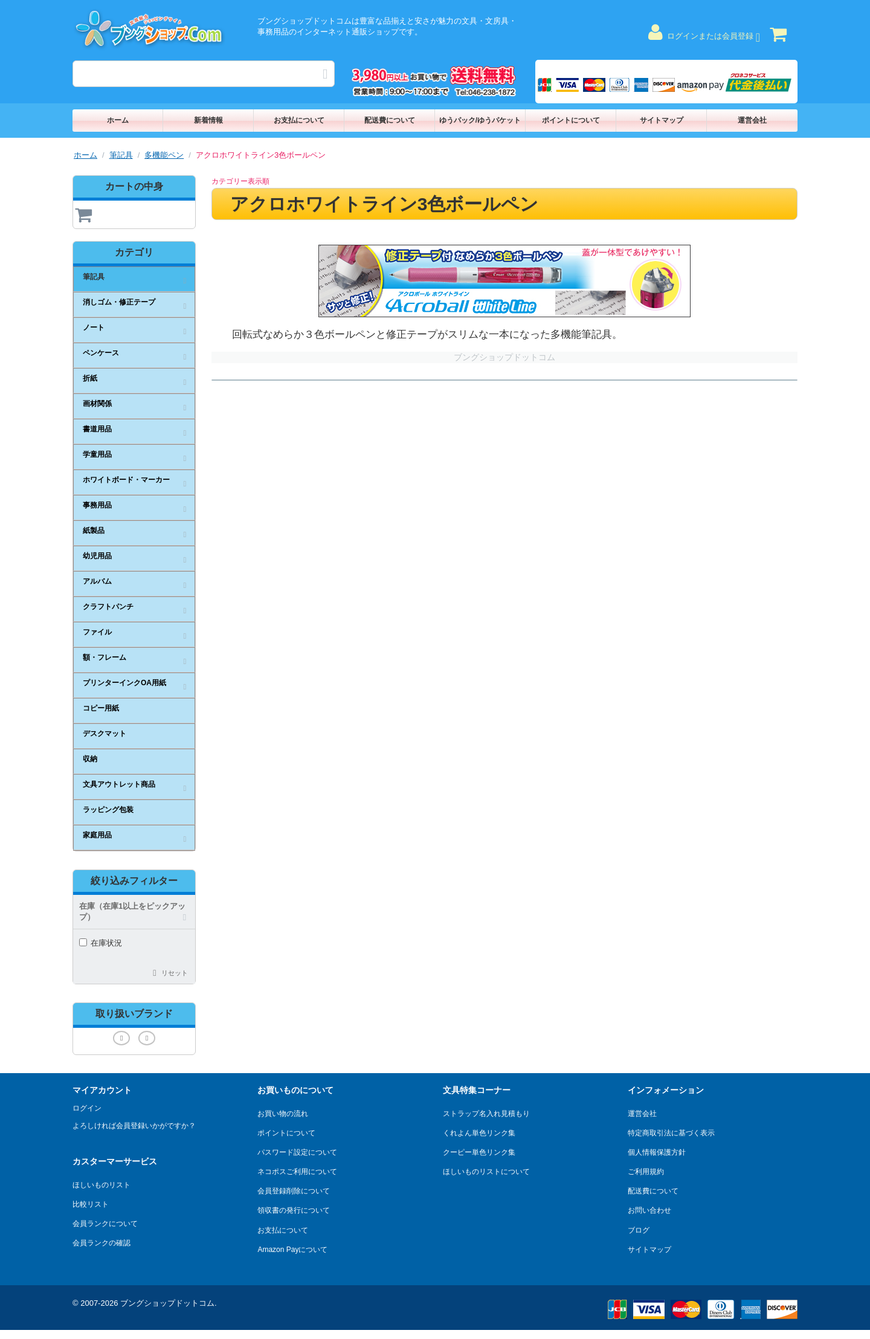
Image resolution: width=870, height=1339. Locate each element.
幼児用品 (97, 556)
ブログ (638, 1230)
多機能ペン (164, 155)
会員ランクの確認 (101, 1243)
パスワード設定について (297, 1152)
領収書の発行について (293, 1210)
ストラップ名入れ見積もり (486, 1113)
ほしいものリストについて (486, 1171)
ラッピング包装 (108, 809)
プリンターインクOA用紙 (124, 683)
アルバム (97, 581)
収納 (90, 759)
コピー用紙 (101, 708)
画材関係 (97, 403)
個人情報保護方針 (657, 1152)
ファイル (97, 632)
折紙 (90, 378)
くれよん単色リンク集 (479, 1133)
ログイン (87, 1108)
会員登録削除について (293, 1191)
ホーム (118, 120)
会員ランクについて (105, 1223)
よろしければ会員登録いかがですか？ (134, 1125)
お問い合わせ (649, 1210)
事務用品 (97, 505)
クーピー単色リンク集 (479, 1152)
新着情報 (208, 120)
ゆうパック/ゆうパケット (480, 120)
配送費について (389, 120)
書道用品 (97, 429)
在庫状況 (100, 942)
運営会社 (752, 120)
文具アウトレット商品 (119, 784)
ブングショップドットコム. (168, 1303)
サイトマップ (661, 120)
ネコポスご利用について (297, 1171)
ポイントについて (571, 120)
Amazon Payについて (292, 1249)
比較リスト (90, 1204)
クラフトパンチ (108, 606)
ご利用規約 (646, 1171)
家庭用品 (97, 835)
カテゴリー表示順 (240, 181)
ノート (94, 327)
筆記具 (121, 155)
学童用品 (97, 454)
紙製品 (94, 530)
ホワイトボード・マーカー (126, 480)
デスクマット (104, 733)
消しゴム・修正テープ (119, 302)
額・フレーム (104, 657)
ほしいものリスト (101, 1185)
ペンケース (101, 353)
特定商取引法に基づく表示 (671, 1133)
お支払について (299, 120)
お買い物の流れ (282, 1113)
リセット (174, 973)
